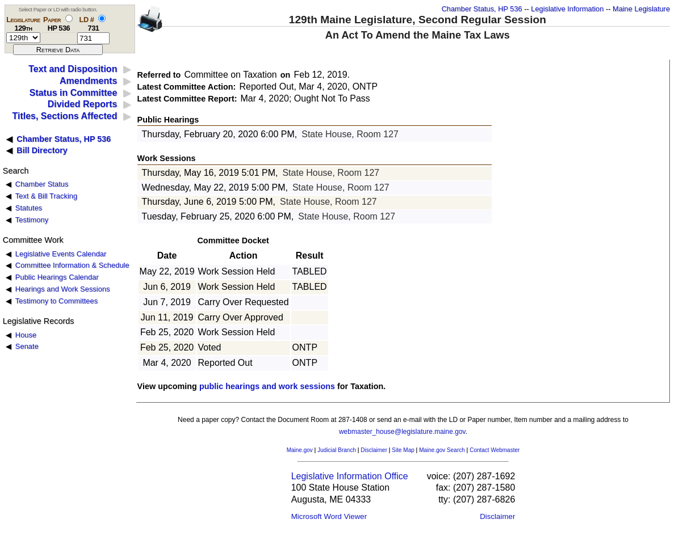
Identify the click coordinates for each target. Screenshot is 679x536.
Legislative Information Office (349, 476)
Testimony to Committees (56, 301)
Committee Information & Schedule (72, 265)
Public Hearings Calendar (57, 277)
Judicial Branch (336, 450)
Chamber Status (42, 184)
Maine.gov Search (442, 450)
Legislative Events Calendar (61, 254)
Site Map (403, 450)
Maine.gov (300, 450)
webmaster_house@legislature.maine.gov (402, 432)
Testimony (31, 220)
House (25, 335)
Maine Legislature (641, 9)
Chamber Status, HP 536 (482, 9)
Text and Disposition (72, 69)
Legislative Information (567, 9)
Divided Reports (83, 104)
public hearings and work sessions (267, 386)
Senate (27, 346)
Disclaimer (374, 450)
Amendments (88, 81)
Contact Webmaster (494, 450)
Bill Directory (42, 150)
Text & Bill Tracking (46, 196)
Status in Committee (74, 93)
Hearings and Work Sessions (62, 289)
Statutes (29, 208)
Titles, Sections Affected (64, 116)
